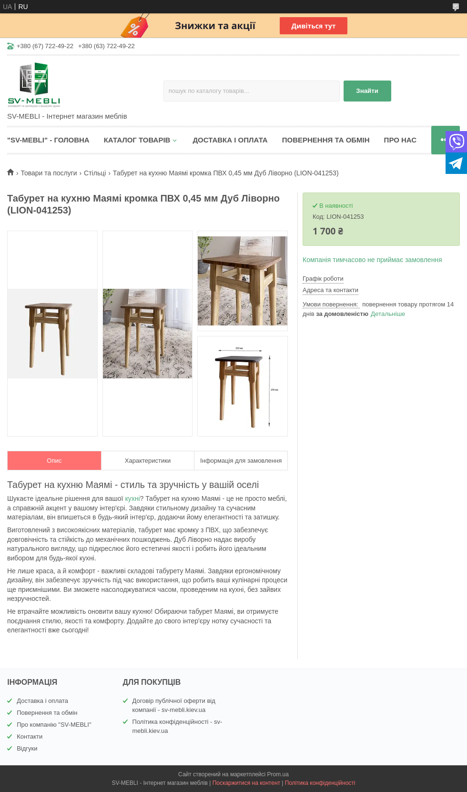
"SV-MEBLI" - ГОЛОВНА (48, 139)
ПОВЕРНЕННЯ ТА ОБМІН (326, 139)
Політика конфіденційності (320, 783)
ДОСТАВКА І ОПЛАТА (230, 139)
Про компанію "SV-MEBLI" (54, 724)
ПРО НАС (400, 139)
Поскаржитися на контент (246, 783)
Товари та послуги (48, 173)
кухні (132, 498)
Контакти (29, 736)
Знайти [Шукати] (367, 90)
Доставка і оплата (42, 700)
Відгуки (27, 748)
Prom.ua (278, 774)
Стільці (95, 173)
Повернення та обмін (47, 712)
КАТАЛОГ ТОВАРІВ (137, 139)
